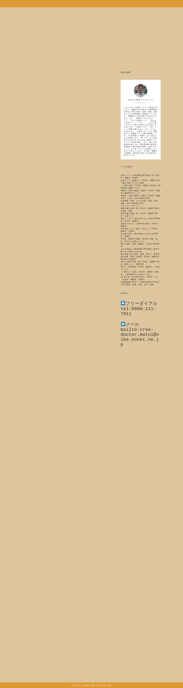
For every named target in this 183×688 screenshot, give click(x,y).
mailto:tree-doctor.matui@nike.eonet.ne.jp (140, 342)
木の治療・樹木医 (32, 78)
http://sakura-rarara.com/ (64, 590)
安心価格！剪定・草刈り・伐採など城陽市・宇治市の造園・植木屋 (91, 2)
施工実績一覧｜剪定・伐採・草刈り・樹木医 (140, 254)
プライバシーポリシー (130, 206)
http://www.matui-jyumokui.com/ (65, 583)
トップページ (36, 597)
